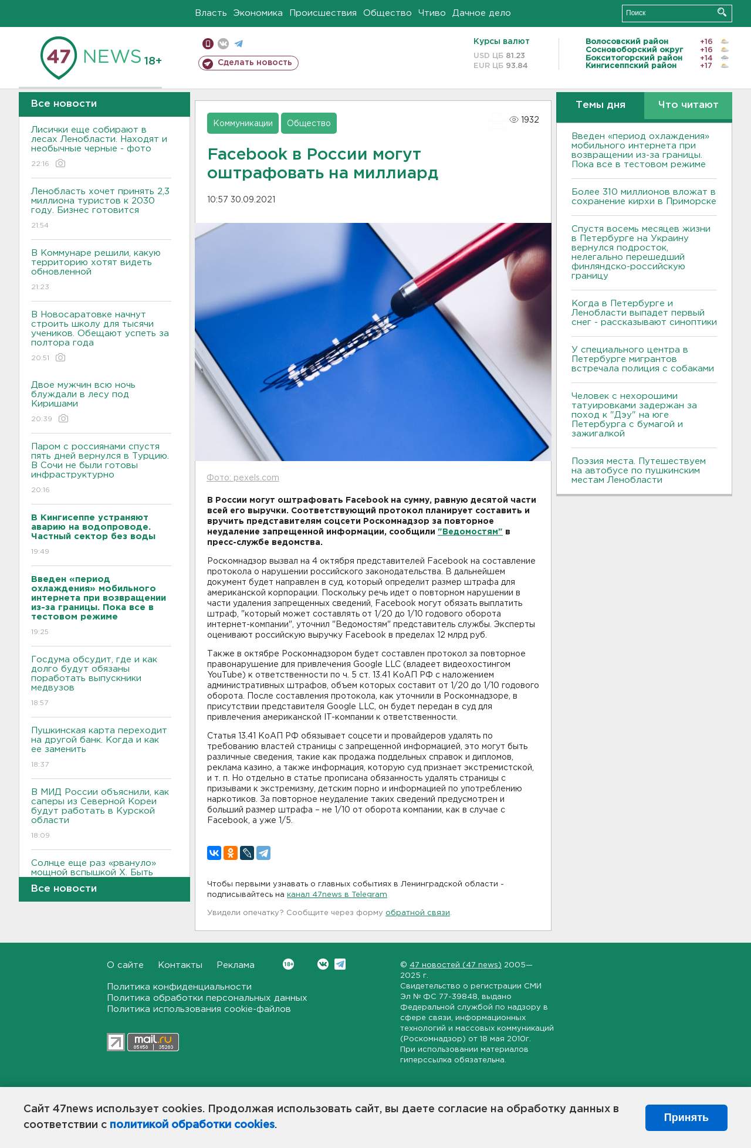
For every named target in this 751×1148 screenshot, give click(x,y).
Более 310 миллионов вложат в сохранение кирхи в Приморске (643, 196)
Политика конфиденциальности (179, 987)
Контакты (180, 965)
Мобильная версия (208, 43)
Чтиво (432, 13)
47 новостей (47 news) (456, 965)
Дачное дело (481, 13)
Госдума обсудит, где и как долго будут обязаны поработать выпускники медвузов (101, 682)
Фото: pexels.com (243, 478)
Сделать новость (255, 62)
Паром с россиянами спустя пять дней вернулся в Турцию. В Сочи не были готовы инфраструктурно (101, 469)
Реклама (235, 965)
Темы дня (600, 105)
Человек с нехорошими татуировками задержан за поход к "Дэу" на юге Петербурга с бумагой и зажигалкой (634, 415)
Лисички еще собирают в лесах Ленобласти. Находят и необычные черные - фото (101, 147)
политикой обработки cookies (192, 1125)
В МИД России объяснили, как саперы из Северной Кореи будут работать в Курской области (101, 814)
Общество (387, 13)
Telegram (340, 964)
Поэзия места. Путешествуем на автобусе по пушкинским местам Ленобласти (638, 471)
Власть (211, 13)
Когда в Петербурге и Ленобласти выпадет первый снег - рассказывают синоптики (644, 313)
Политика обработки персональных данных (207, 998)
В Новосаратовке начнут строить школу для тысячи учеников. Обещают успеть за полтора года (101, 337)
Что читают (688, 105)
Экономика (258, 13)
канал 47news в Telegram (337, 895)
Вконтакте (288, 964)
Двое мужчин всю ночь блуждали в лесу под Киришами (101, 402)
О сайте (125, 965)
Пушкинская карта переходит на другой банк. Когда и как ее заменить (101, 748)
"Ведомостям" (470, 532)
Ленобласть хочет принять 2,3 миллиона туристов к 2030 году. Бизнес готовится (101, 209)
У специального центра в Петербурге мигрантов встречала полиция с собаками (642, 359)
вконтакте (223, 43)
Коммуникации (243, 123)
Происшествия (323, 13)
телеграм (238, 43)
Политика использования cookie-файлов (199, 1009)
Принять (686, 1117)
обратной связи (417, 913)
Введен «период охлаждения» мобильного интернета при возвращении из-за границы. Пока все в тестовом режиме (640, 150)
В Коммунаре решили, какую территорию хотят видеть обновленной (101, 270)
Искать (722, 12)
